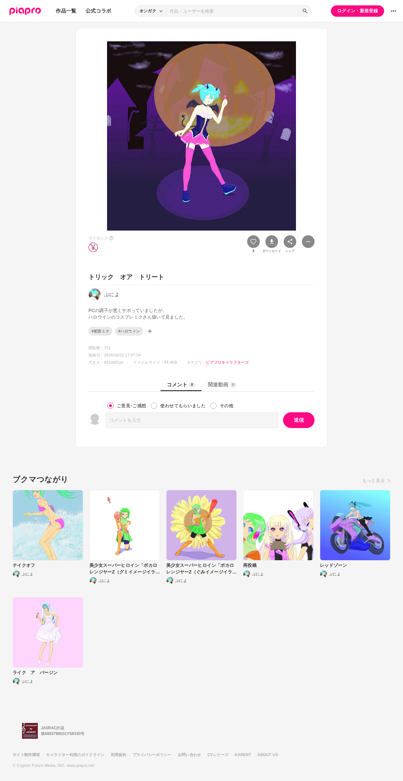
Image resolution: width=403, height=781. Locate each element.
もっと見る (373, 480)
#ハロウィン (129, 331)
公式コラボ (98, 11)
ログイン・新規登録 (357, 10)
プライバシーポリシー (152, 755)
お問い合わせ (189, 755)
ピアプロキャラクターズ (227, 362)
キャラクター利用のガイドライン (75, 755)
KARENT (243, 755)
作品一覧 (66, 11)
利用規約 (118, 755)
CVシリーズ (218, 755)
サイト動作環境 (26, 755)
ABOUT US (268, 755)
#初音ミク (100, 331)
